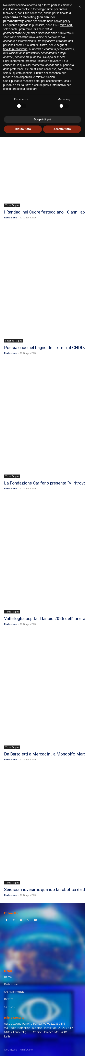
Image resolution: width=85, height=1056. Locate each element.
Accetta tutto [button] (62, 129)
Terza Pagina (12, 205)
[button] (79, 6)
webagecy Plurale (18, 1049)
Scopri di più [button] (42, 119)
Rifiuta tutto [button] (23, 129)
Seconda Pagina (13, 340)
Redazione (10, 217)
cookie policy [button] (62, 21)
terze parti (66, 25)
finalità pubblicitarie (15, 49)
